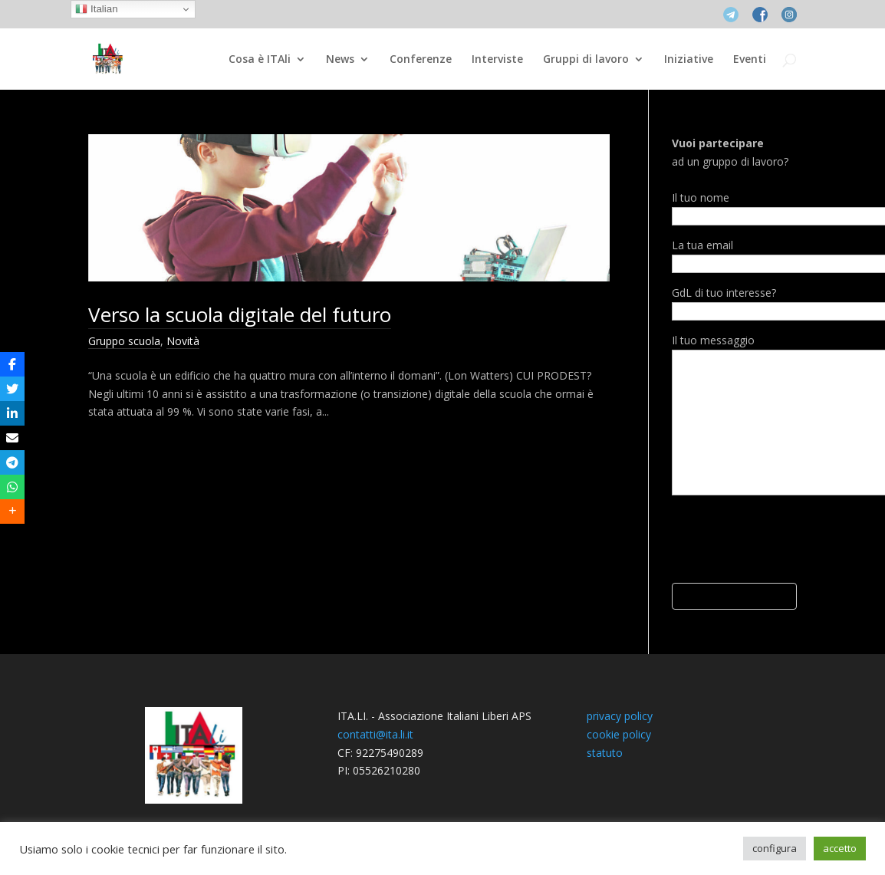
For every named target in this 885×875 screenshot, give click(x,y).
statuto (605, 752)
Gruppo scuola (124, 341)
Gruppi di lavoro (586, 60)
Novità (182, 341)
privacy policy (620, 716)
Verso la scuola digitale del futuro (239, 314)
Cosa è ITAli (260, 60)
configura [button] (774, 848)
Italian (96, 9)
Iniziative (688, 60)
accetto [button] (840, 848)
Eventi (749, 60)
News (340, 60)
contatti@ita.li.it (375, 734)
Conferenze (421, 60)
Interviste (497, 60)
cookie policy (619, 734)
